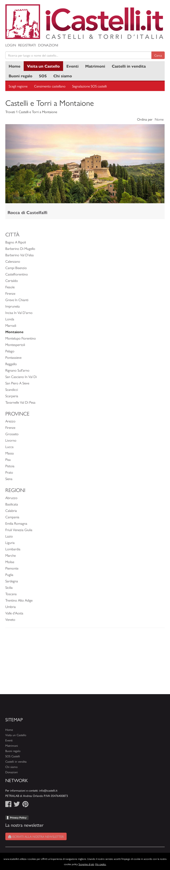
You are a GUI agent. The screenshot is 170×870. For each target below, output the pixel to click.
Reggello (11, 363)
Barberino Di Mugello (20, 248)
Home (14, 66)
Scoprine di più (86, 864)
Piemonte (11, 568)
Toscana (11, 593)
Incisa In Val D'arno (19, 312)
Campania (12, 516)
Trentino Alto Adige (19, 600)
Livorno (10, 440)
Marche (10, 555)
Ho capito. (100, 864)
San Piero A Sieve (17, 383)
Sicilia (9, 587)
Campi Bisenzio (16, 267)
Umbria (10, 606)
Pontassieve (13, 357)
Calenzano (12, 261)
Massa (9, 453)
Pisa (8, 459)
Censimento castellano (50, 86)
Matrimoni (95, 66)
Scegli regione (18, 86)
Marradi (10, 325)
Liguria (10, 542)
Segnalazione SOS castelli (89, 86)
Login (10, 44)
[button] (17, 163)
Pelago (9, 350)
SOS (43, 75)
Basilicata (11, 504)
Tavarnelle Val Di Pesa (20, 402)
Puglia (9, 574)
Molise (9, 561)
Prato (9, 472)
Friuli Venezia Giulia (18, 529)
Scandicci (11, 389)
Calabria (11, 510)
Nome (159, 119)
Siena (8, 478)
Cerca (158, 55)
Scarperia (11, 395)
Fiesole (10, 286)
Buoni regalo (20, 75)
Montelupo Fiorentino (20, 338)
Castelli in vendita (129, 66)
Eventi (72, 66)
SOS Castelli (12, 756)
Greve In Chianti (16, 299)
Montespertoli (15, 344)
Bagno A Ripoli (15, 242)
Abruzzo (11, 497)
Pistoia (9, 465)
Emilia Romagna (16, 523)
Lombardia (12, 548)
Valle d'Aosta (14, 612)
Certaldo (11, 280)
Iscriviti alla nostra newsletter (36, 836)
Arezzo (10, 421)
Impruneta (12, 306)
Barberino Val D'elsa (19, 254)
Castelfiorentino (16, 274)
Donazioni (48, 44)
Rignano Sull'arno (17, 370)
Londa (9, 318)
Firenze (10, 293)
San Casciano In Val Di (21, 376)
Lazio (9, 536)
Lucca (9, 446)
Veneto (10, 619)
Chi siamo (62, 75)
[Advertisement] (85, 663)
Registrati (27, 44)
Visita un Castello (43, 66)
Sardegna (11, 580)
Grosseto (12, 433)
